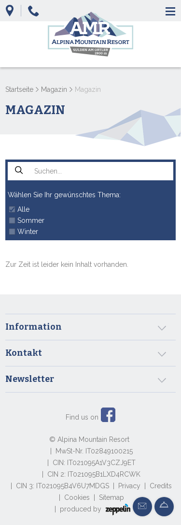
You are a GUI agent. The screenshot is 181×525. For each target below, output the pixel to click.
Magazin (54, 89)
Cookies (77, 497)
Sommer (30, 220)
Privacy (129, 486)
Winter (27, 231)
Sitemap (111, 497)
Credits (161, 486)
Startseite (19, 89)
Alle (23, 209)
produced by (95, 509)
